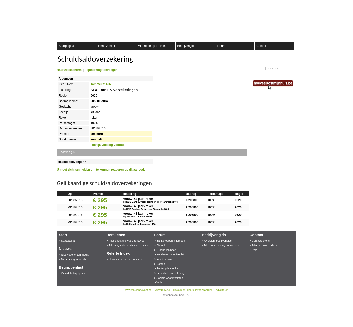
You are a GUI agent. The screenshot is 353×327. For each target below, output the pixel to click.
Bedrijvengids (186, 46)
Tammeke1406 (101, 84)
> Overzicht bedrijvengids (217, 240)
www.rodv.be (162, 289)
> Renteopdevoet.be (166, 268)
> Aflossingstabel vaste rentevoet (125, 240)
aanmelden (292, 5)
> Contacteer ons (260, 240)
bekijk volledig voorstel (108, 145)
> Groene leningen (165, 249)
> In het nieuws (163, 259)
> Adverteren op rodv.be (264, 245)
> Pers (253, 249)
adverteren (222, 289)
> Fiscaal (159, 245)
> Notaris (159, 263)
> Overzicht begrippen (72, 273)
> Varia (158, 282)
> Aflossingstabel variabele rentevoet (128, 245)
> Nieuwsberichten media (74, 254)
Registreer (60, 5)
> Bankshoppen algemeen (169, 240)
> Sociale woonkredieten (168, 277)
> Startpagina (67, 240)
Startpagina (66, 46)
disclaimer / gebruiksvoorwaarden (193, 289)
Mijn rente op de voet (152, 46)
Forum (221, 46)
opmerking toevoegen (102, 70)
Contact (261, 46)
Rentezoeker (106, 46)
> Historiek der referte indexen (124, 259)
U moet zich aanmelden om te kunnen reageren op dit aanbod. (101, 169)
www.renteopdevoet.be (138, 289)
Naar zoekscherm (69, 70)
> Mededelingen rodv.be (73, 259)
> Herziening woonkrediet (169, 254)
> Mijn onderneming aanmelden (220, 245)
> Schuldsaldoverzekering (169, 273)
